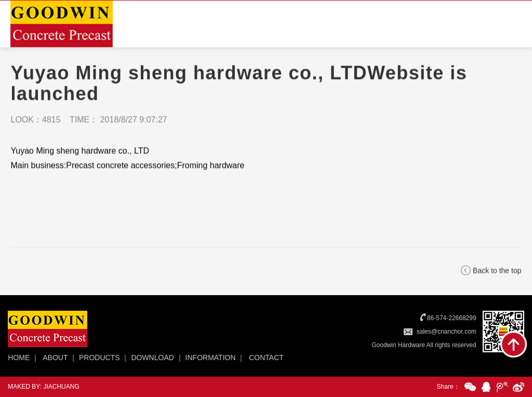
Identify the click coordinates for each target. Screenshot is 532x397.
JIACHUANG (61, 386)
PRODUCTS (99, 357)
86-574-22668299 (451, 318)
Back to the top (497, 271)
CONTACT (266, 357)
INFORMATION (210, 357)
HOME (19, 357)
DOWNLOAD (152, 357)
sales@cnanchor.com (446, 331)
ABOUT (55, 357)
